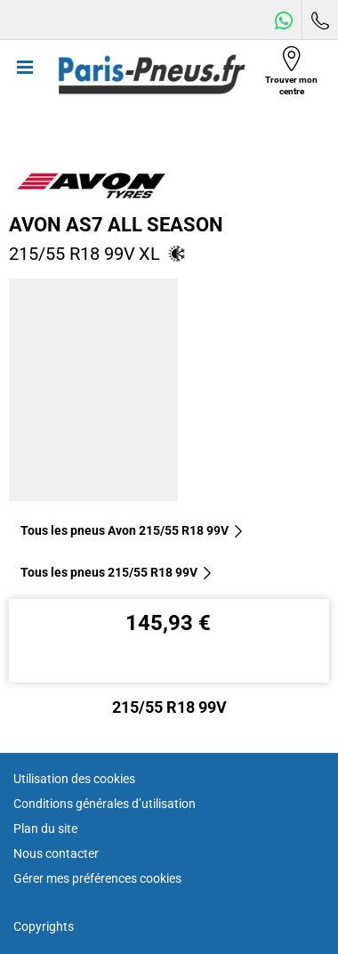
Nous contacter (56, 853)
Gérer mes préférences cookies (97, 878)
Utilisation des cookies (74, 779)
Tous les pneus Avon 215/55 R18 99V (132, 530)
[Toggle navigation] (25, 74)
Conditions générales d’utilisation (104, 803)
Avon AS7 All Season (116, 224)
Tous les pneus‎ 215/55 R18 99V (116, 572)
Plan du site (45, 828)
